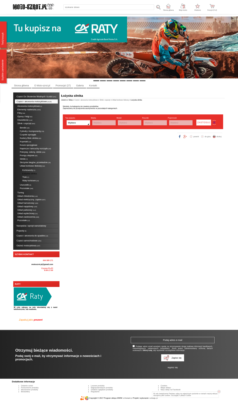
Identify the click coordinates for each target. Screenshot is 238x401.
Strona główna (168, 10)
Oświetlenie (24, 120)
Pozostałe (26, 188)
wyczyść (214, 122)
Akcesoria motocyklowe (29, 106)
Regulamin (95, 392)
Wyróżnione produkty (29, 390)
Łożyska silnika (29, 173)
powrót (196, 137)
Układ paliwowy (26, 210)
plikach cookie (185, 395)
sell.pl (127, 398)
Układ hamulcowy (27, 203)
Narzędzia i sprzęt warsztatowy (31, 226)
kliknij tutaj (147, 350)
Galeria (80, 85)
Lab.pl (153, 398)
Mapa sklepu (166, 388)
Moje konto (183, 10)
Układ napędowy (27, 206)
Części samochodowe (29, 240)
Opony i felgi (24, 116)
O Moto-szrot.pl (42, 85)
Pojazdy (21, 230)
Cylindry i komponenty (32, 131)
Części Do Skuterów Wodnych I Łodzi (36, 96)
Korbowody (28, 170)
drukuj (219, 137)
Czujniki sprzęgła (28, 134)
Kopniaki (25, 141)
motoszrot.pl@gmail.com (42, 264)
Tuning (20, 192)
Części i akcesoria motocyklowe (34, 101)
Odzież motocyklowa (28, 245)
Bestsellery (25, 392)
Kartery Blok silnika (30, 138)
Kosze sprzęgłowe (28, 145)
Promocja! (63, 85)
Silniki (24, 159)
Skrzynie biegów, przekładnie (35, 162)
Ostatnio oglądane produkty (102, 390)
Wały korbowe (30, 180)
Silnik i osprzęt (26, 123)
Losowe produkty (97, 386)
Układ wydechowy (27, 213)
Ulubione (197, 10)
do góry (208, 137)
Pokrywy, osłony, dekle (32, 152)
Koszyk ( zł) (212, 10)
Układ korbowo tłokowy (32, 166)
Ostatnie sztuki (27, 386)
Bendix (24, 127)
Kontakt (93, 85)
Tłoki (25, 177)
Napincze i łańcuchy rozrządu (35, 148)
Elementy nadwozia (29, 109)
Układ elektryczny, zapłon (31, 199)
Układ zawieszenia (28, 217)
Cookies (164, 386)
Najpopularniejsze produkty (102, 388)
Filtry (21, 113)
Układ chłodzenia (27, 196)
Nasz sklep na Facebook (170, 390)
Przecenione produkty (30, 388)
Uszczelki (25, 185)
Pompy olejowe (29, 155)
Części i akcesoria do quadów (32, 235)
